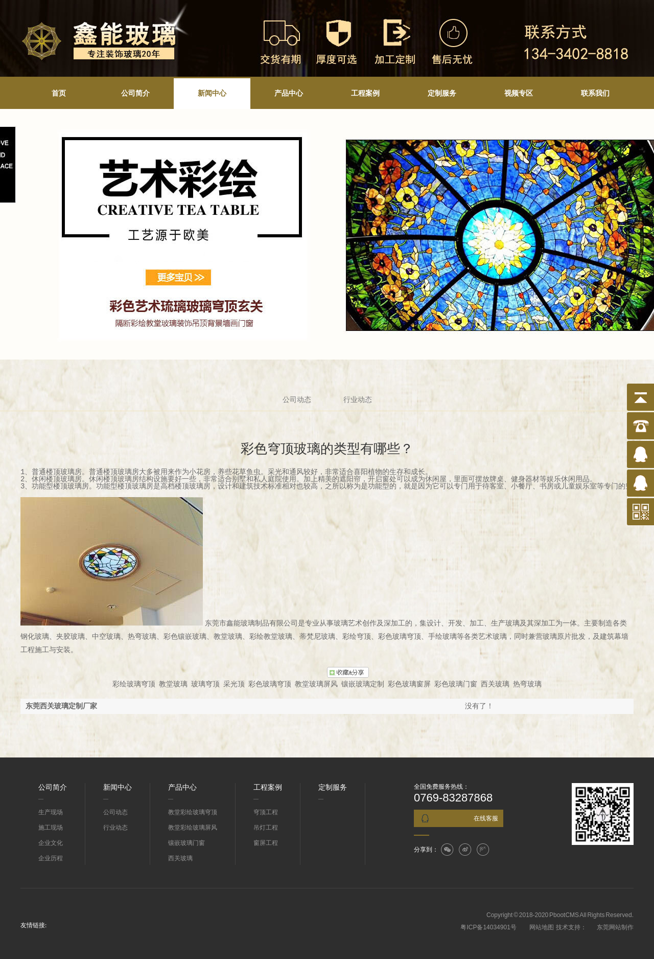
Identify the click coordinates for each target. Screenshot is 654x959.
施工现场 (50, 827)
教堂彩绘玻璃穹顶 (192, 812)
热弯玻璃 (527, 684)
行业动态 (357, 400)
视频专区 (518, 93)
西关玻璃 (495, 684)
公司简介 (135, 93)
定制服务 (442, 93)
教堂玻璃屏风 (316, 684)
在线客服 (486, 818)
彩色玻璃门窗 (455, 684)
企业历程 (50, 858)
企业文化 (50, 842)
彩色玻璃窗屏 (409, 684)
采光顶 (234, 684)
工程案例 (365, 93)
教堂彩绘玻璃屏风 (192, 827)
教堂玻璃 (173, 684)
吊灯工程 (265, 827)
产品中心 (288, 93)
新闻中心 (212, 93)
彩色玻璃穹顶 (269, 684)
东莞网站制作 (615, 927)
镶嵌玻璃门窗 (186, 842)
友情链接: (33, 925)
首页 (59, 93)
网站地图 (541, 927)
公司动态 (297, 400)
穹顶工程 (265, 812)
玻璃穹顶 (205, 684)
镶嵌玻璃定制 (362, 684)
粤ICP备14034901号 (488, 927)
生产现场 (50, 812)
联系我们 (595, 93)
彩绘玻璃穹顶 (133, 684)
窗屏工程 (265, 842)
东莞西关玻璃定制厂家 (61, 706)
